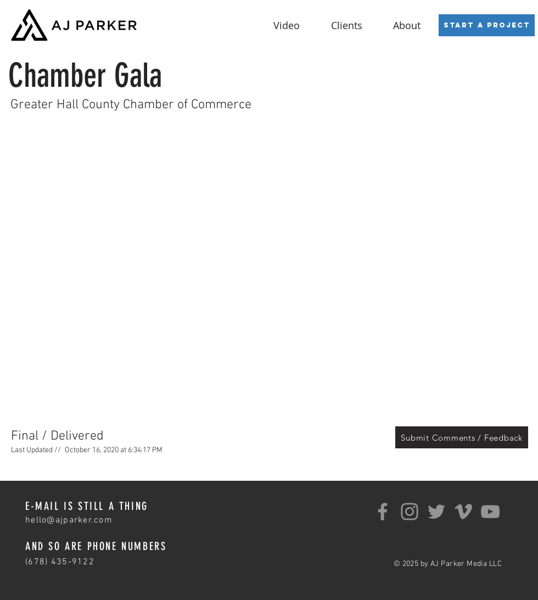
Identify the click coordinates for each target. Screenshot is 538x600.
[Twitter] (436, 511)
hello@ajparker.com (69, 520)
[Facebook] (382, 511)
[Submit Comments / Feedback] (461, 437)
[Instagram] (409, 511)
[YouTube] (490, 511)
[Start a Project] (487, 25)
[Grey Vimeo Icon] (463, 511)
